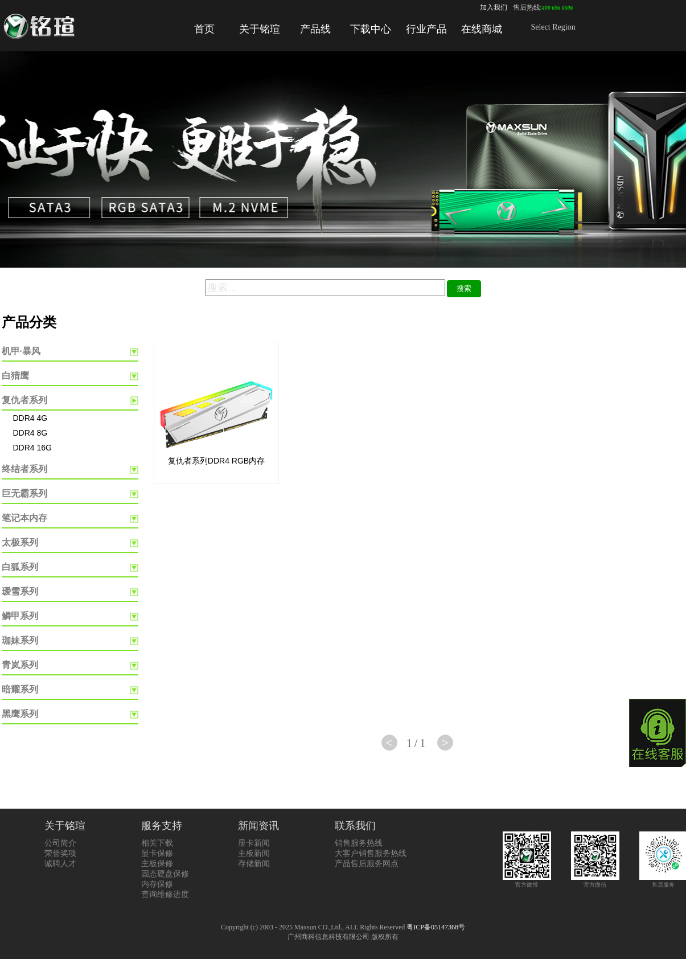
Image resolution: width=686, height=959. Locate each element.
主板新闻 (254, 853)
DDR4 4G (30, 418)
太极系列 (20, 542)
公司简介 (60, 843)
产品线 (315, 29)
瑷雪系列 (20, 591)
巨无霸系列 (24, 493)
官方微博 (527, 881)
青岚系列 (20, 665)
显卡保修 (157, 853)
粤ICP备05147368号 (435, 927)
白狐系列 (20, 567)
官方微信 (595, 881)
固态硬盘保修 (165, 874)
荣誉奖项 (60, 853)
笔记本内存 (24, 518)
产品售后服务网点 (367, 863)
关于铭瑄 (259, 29)
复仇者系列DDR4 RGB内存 (216, 460)
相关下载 (157, 843)
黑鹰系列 (20, 714)
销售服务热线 (359, 843)
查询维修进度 (165, 894)
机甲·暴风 (21, 351)
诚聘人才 (60, 863)
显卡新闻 (254, 843)
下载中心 (370, 29)
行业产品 (426, 29)
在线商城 (481, 29)
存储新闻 (254, 863)
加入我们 (493, 7)
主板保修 (157, 863)
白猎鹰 (15, 375)
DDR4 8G (30, 432)
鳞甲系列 (20, 616)
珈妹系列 (20, 640)
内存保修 (157, 884)
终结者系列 (24, 469)
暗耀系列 (20, 689)
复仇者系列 (24, 400)
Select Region (553, 27)
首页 (204, 29)
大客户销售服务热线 (370, 853)
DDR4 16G (32, 447)
